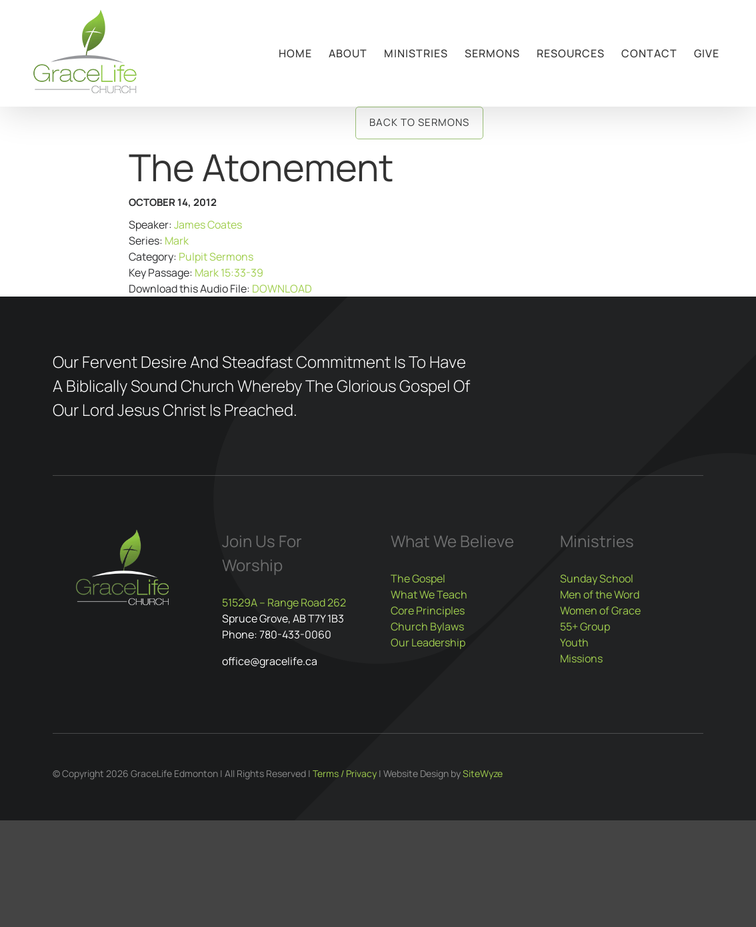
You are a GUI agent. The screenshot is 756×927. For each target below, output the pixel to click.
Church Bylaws (427, 626)
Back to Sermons (419, 122)
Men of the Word (599, 594)
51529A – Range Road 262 (284, 602)
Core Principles (428, 610)
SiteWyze (483, 773)
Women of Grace (600, 610)
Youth (574, 642)
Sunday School (596, 578)
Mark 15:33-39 (229, 272)
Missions (581, 658)
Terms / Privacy (345, 773)
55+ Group (585, 626)
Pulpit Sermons (216, 256)
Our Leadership (428, 642)
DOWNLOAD (282, 288)
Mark (177, 240)
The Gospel (418, 578)
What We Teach (429, 594)
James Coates (208, 224)
